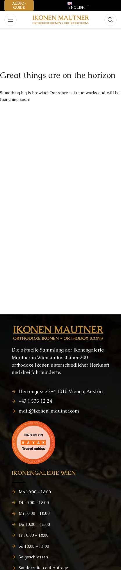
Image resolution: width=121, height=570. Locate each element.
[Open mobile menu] (10, 20)
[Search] (111, 20)
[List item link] (60, 391)
